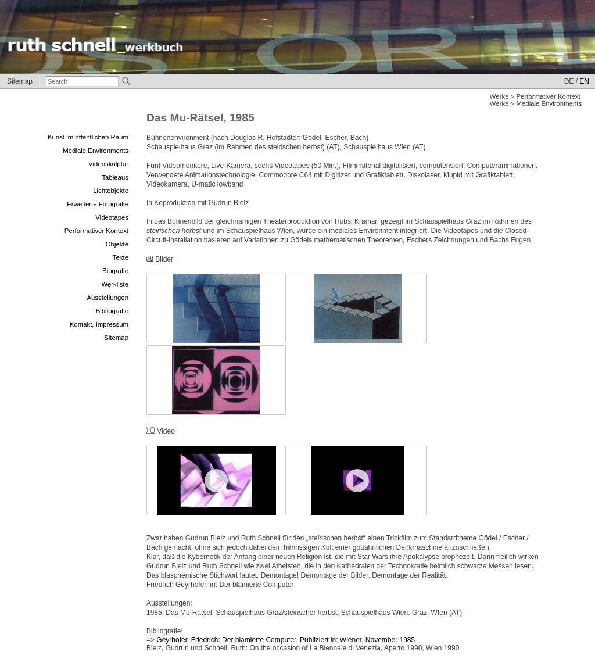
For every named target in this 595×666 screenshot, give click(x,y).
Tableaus (115, 177)
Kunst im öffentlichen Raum (88, 137)
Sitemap (20, 81)
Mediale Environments (95, 150)
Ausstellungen (107, 297)
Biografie (115, 270)
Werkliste (114, 284)
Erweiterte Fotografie (97, 203)
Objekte (117, 244)
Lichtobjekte (110, 190)
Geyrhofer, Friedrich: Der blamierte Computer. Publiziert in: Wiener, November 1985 (285, 640)
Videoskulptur (108, 163)
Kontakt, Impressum (99, 324)
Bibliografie (112, 310)
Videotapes (111, 217)
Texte (120, 257)
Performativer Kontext (96, 230)
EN (584, 81)
